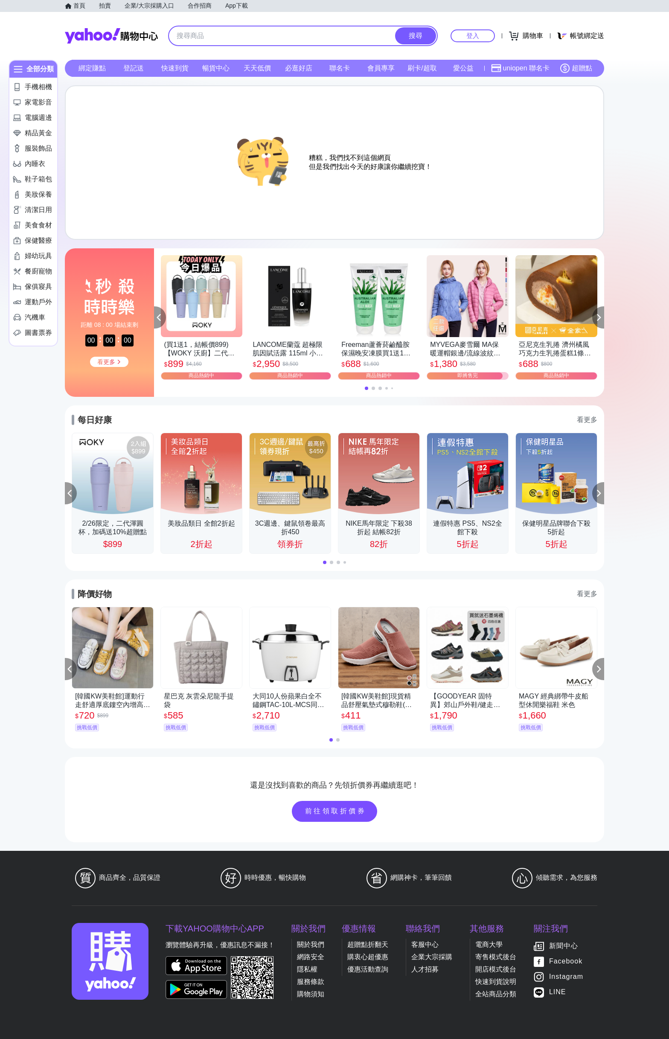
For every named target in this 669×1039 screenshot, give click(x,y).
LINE (557, 991)
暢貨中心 (216, 68)
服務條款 (310, 981)
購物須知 (310, 994)
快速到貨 (175, 68)
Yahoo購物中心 (111, 36)
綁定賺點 (92, 68)
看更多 (587, 419)
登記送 (133, 68)
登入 (472, 35)
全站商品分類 (495, 994)
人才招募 (425, 969)
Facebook (565, 961)
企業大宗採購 (431, 956)
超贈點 (576, 68)
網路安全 (310, 956)
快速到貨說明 (495, 981)
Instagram (566, 976)
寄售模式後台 (495, 956)
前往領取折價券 (335, 811)
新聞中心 (563, 945)
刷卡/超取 (421, 68)
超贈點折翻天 (367, 944)
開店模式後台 (495, 969)
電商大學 (489, 944)
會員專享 (381, 68)
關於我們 (310, 944)
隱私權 (307, 969)
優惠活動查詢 (367, 969)
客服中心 (425, 944)
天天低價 (257, 68)
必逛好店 (298, 68)
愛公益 (463, 68)
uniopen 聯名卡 (520, 68)
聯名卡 (339, 68)
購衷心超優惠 (367, 956)
